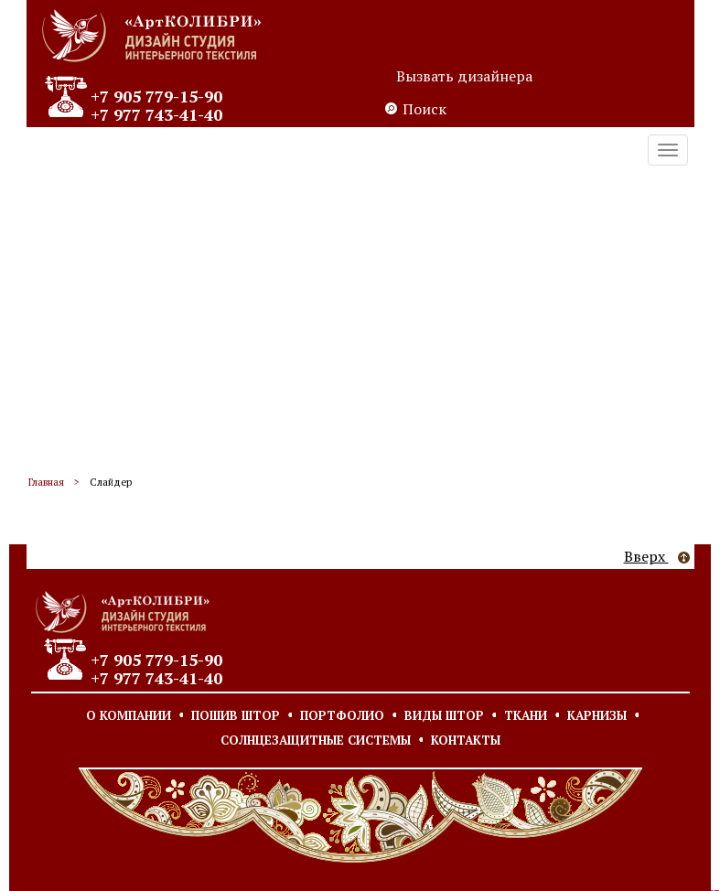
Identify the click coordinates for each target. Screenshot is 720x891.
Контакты (465, 740)
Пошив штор (235, 715)
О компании (128, 715)
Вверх (657, 556)
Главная (46, 482)
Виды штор (444, 715)
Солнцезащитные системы (315, 740)
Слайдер (111, 482)
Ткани (525, 715)
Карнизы (597, 715)
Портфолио (342, 715)
